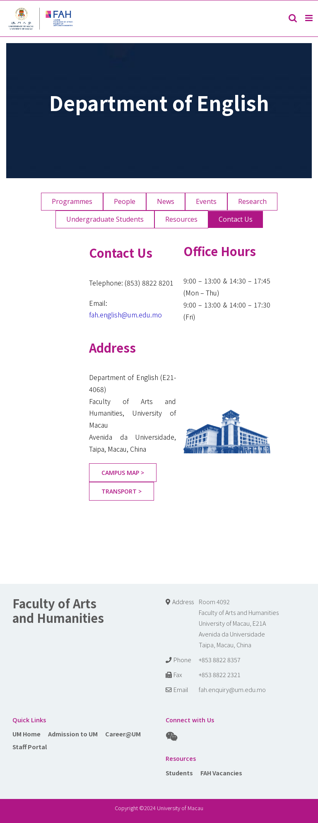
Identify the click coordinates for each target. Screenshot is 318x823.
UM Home (26, 733)
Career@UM (123, 733)
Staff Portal (29, 746)
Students (179, 772)
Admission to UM (73, 733)
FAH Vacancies (221, 772)
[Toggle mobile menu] (309, 18)
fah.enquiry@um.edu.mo (232, 689)
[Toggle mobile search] (293, 18)
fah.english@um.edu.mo (125, 315)
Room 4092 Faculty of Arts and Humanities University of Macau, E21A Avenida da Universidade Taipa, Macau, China (239, 623)
